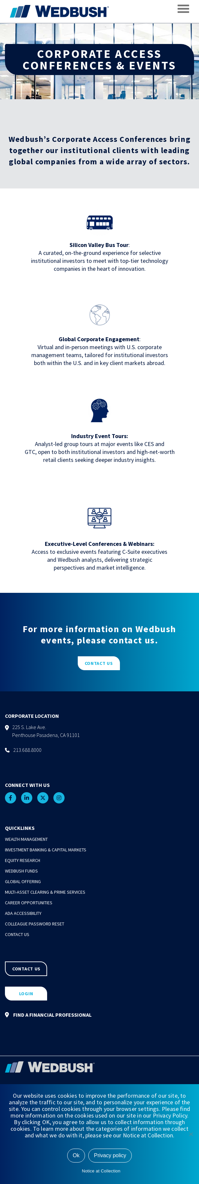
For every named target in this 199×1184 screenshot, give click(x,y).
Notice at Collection (101, 1170)
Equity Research (22, 860)
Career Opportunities (28, 903)
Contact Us (17, 934)
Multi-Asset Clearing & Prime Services (45, 892)
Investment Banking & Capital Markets (45, 850)
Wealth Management (26, 839)
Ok (76, 1155)
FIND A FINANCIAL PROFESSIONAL (48, 1014)
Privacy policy (110, 1155)
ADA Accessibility (23, 913)
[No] (190, 1134)
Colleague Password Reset (34, 924)
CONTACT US (99, 663)
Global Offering (23, 881)
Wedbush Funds (21, 871)
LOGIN (26, 994)
